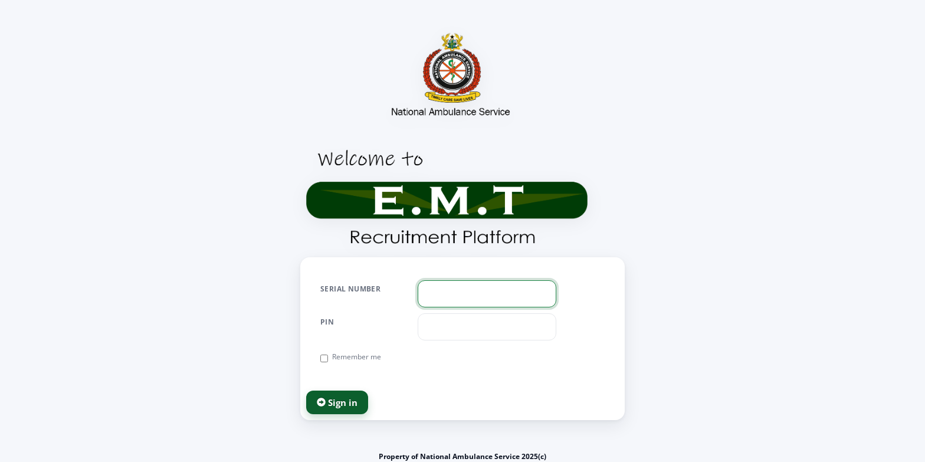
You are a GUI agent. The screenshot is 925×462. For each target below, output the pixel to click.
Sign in (337, 402)
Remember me (350, 357)
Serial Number (350, 289)
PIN (327, 322)
